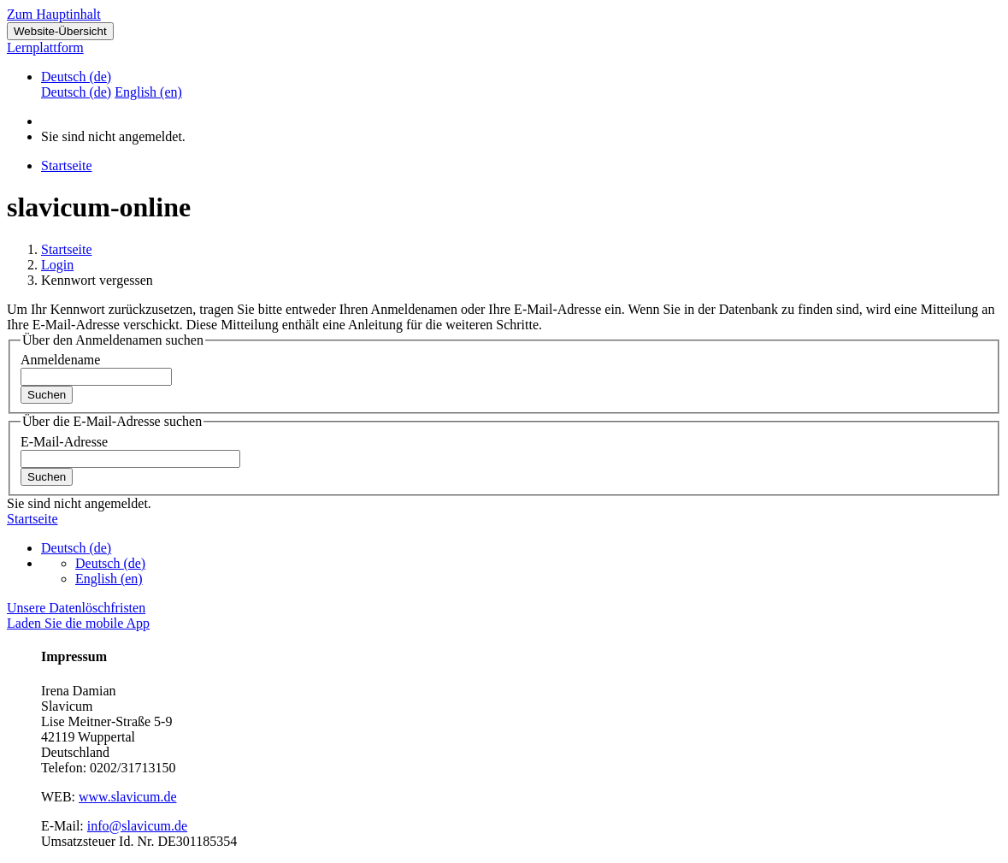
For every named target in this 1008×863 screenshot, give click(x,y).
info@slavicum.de (137, 826)
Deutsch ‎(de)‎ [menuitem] (76, 92)
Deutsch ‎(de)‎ (76, 76)
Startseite (66, 249)
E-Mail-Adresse (64, 441)
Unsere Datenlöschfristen (76, 607)
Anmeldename (60, 359)
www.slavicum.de (128, 796)
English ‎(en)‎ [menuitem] (148, 92)
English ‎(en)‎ (109, 578)
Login (57, 264)
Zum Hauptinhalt (54, 14)
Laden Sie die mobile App (78, 623)
